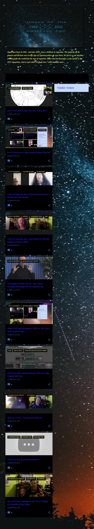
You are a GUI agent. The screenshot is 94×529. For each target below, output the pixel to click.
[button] (49, 119)
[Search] (87, 8)
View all (10, 79)
